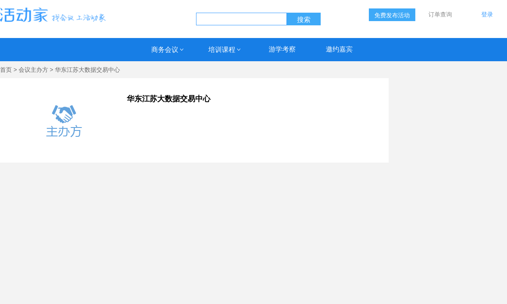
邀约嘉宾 (339, 49)
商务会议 (164, 49)
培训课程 (221, 49)
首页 (6, 69)
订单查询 (440, 14)
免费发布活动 (392, 15)
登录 (487, 14)
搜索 (304, 19)
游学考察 (282, 49)
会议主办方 (33, 69)
